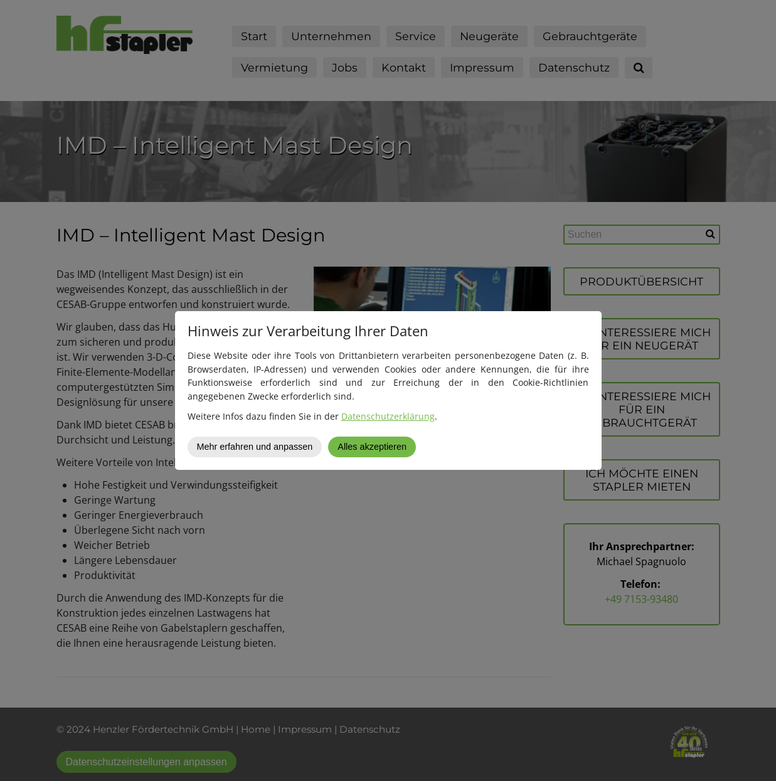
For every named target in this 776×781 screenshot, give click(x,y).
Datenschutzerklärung (388, 416)
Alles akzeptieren (372, 447)
